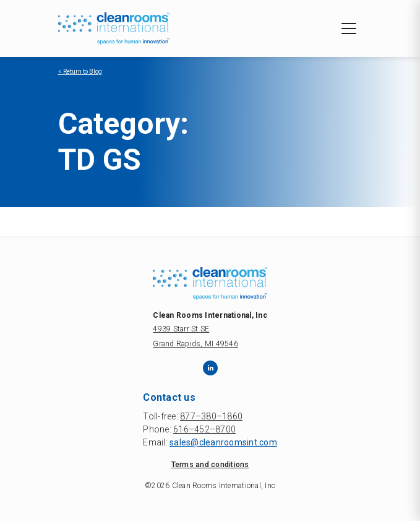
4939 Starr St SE (181, 329)
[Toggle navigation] (348, 28)
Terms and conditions (210, 464)
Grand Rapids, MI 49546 (195, 343)
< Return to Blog (80, 71)
